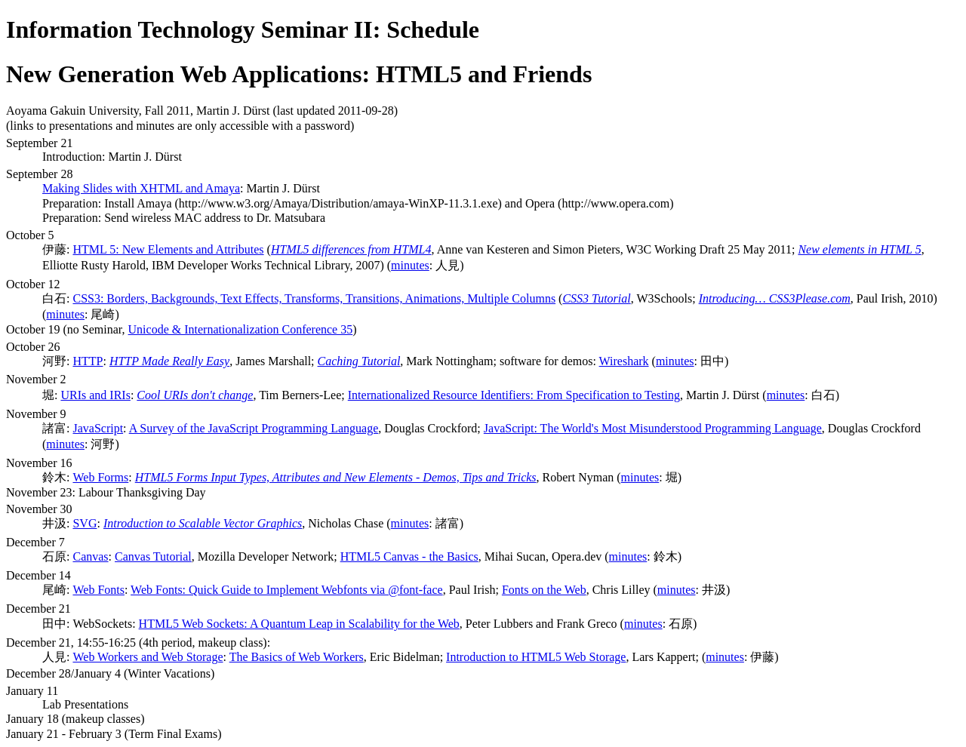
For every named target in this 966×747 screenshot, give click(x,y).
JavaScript (97, 428)
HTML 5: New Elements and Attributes (167, 249)
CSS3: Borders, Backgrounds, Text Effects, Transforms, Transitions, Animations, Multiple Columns (313, 298)
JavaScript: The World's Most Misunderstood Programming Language (653, 428)
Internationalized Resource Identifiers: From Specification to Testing (514, 395)
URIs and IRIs (95, 395)
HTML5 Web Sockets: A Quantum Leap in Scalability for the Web (299, 623)
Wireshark (624, 361)
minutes (410, 265)
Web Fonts (98, 589)
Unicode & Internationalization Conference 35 (240, 329)
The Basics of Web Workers (296, 656)
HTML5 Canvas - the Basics (409, 556)
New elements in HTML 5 (859, 249)
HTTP (87, 361)
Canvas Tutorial (153, 556)
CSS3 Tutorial (596, 298)
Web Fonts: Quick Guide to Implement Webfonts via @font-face (287, 589)
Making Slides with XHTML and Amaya (141, 188)
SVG (84, 523)
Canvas (90, 556)
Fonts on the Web (544, 589)
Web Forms (100, 477)
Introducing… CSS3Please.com (775, 298)
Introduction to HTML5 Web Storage (536, 656)
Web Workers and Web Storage (147, 656)
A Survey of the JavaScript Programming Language (254, 428)
